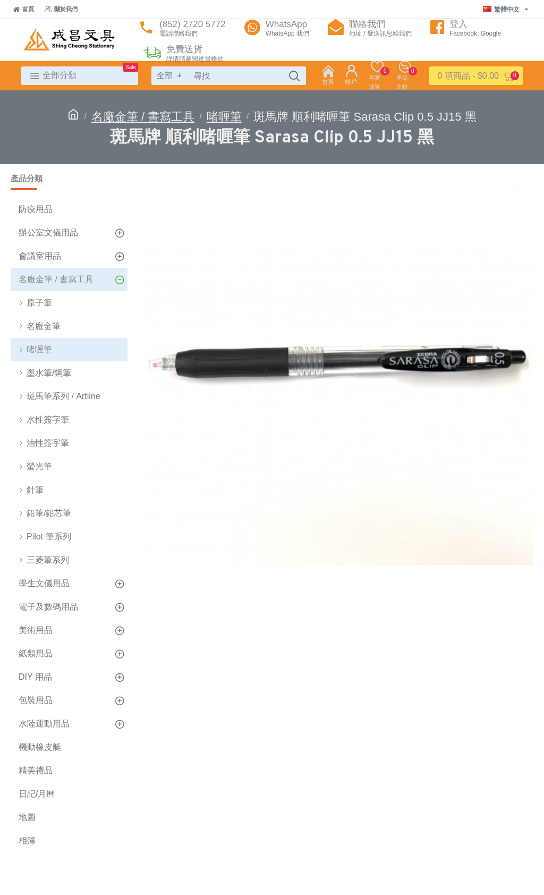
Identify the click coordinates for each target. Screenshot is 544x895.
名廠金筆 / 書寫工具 (142, 116)
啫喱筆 (224, 116)
